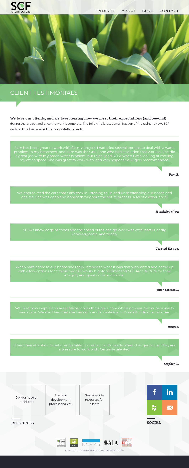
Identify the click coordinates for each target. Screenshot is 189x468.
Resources (22, 422)
